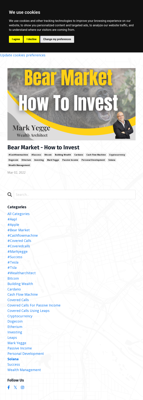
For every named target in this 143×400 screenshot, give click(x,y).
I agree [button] (16, 39)
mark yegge (53, 160)
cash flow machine (96, 154)
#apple (13, 224)
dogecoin (13, 160)
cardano (78, 154)
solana (111, 160)
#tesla (12, 262)
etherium (26, 160)
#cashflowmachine (18, 154)
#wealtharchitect (21, 273)
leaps (12, 337)
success (13, 364)
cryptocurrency (117, 154)
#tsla (12, 267)
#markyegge (17, 251)
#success (36, 154)
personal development (93, 160)
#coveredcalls (18, 246)
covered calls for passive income (34, 305)
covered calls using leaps (28, 310)
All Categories (18, 213)
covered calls (18, 300)
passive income (70, 160)
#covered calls (19, 240)
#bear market (18, 230)
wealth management (19, 165)
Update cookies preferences (22, 55)
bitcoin (48, 154)
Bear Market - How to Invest (43, 147)
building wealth (63, 154)
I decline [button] (31, 39)
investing (39, 160)
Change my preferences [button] (57, 39)
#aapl (12, 219)
